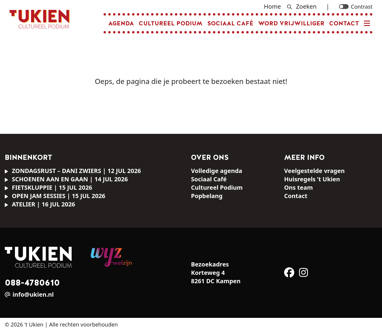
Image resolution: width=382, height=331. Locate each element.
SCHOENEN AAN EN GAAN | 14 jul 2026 (66, 179)
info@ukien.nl (33, 294)
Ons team (298, 187)
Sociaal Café (230, 23)
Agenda (121, 23)
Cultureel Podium (170, 23)
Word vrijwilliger (291, 23)
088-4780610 (32, 282)
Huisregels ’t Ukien (312, 179)
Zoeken (301, 6)
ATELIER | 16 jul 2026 (40, 204)
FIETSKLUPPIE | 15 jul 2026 (48, 187)
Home (272, 6)
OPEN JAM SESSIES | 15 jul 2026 (55, 196)
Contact (344, 23)
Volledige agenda (216, 171)
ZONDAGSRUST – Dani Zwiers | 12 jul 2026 (73, 171)
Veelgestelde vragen (314, 171)
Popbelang (207, 196)
